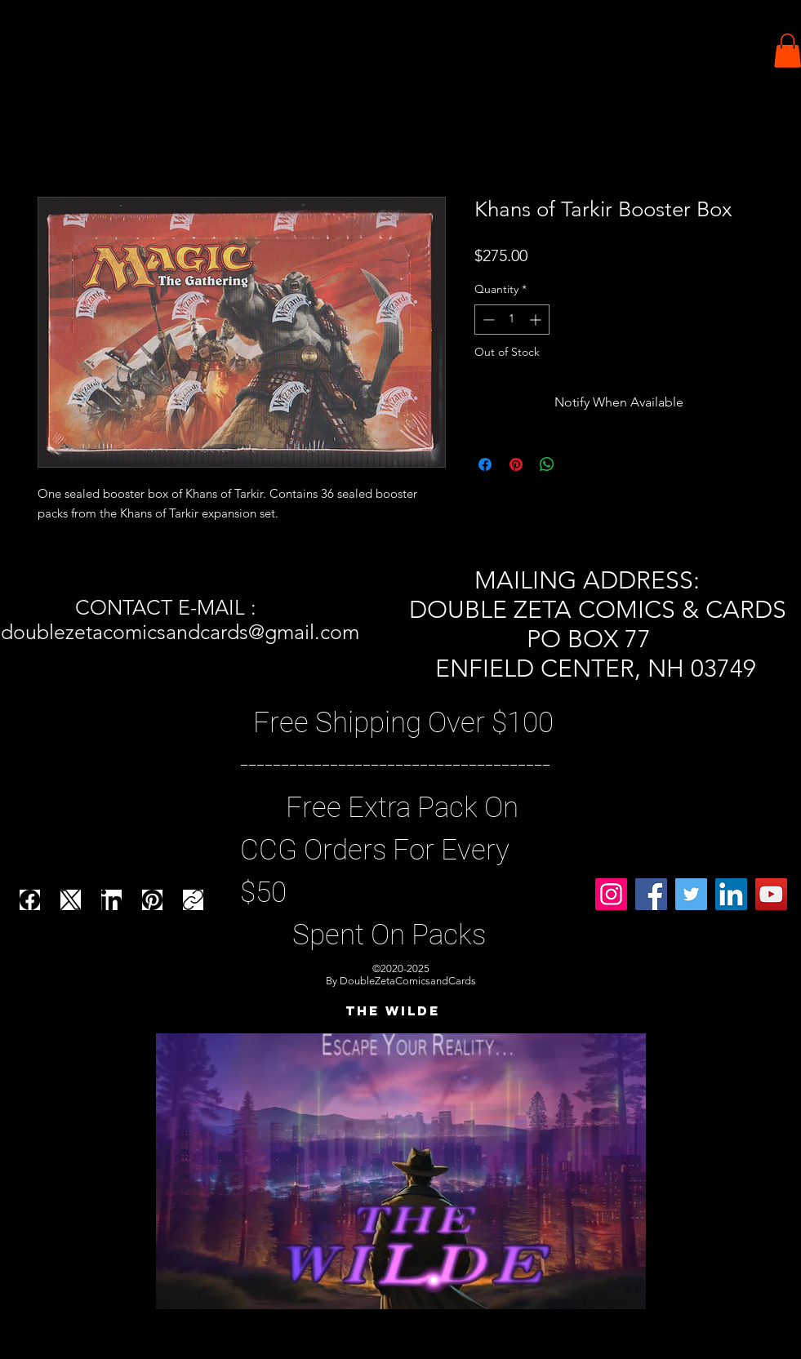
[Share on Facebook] (485, 464)
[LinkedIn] (111, 900)
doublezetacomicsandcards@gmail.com (180, 632)
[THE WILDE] (393, 1011)
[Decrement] (487, 319)
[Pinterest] (152, 900)
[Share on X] (578, 464)
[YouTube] (771, 894)
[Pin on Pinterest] (516, 464)
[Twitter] (691, 894)
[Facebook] (30, 900)
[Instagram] (611, 894)
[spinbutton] (512, 319)
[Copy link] (193, 900)
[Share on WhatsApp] (547, 464)
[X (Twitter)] (70, 900)
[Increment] (537, 319)
